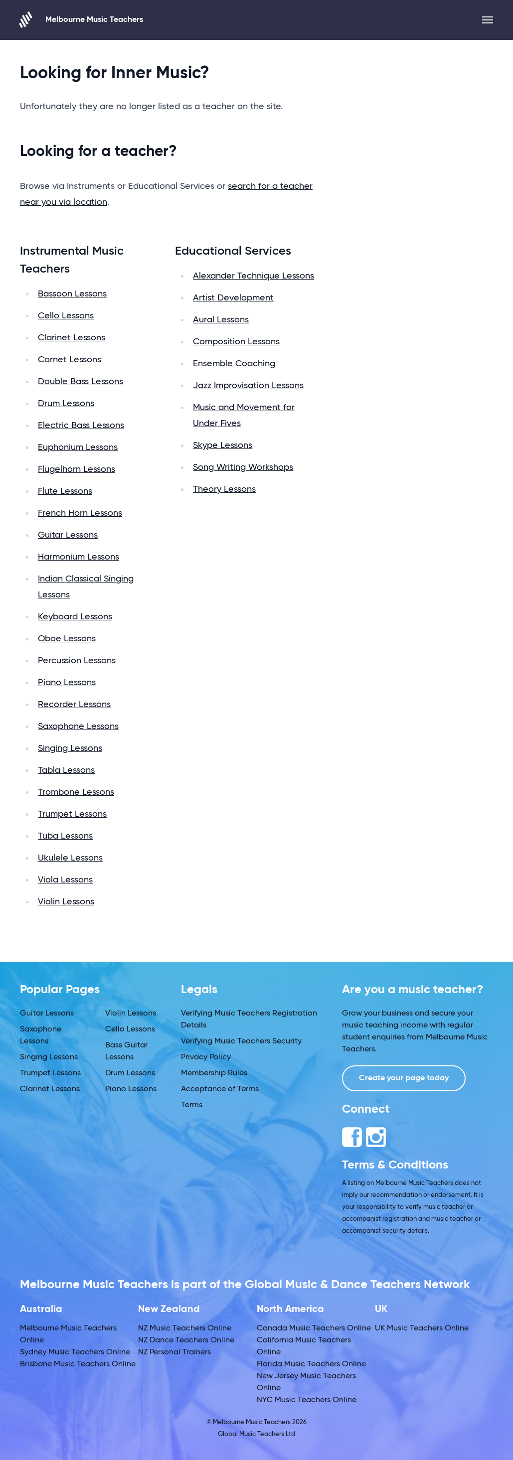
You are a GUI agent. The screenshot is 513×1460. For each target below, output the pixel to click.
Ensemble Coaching (234, 363)
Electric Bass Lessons (81, 425)
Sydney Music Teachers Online (75, 1352)
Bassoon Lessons (72, 294)
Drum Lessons (66, 403)
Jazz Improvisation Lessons (248, 385)
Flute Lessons (65, 491)
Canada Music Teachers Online (314, 1328)
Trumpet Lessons (72, 814)
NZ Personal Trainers (174, 1352)
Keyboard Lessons (75, 616)
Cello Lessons (66, 315)
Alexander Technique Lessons (253, 276)
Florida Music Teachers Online (311, 1364)
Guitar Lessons (68, 535)
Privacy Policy (206, 1057)
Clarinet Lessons (71, 337)
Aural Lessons (221, 319)
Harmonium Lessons (78, 557)
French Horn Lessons (80, 513)
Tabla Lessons (66, 770)
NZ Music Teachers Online (184, 1328)
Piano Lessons (67, 682)
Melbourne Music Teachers (81, 19)
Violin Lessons (66, 901)
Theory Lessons (224, 489)
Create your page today (404, 1078)
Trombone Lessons (76, 792)
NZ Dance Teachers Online (186, 1340)
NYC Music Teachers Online (306, 1400)
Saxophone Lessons (78, 726)
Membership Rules (214, 1073)
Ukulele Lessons (70, 858)
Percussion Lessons (77, 660)
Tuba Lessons (65, 836)
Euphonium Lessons (78, 447)
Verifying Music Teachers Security (241, 1041)
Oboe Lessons (67, 638)
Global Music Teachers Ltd (256, 1434)
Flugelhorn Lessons (76, 469)
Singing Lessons (70, 748)
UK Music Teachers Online (422, 1328)
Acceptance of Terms (220, 1089)
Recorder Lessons (74, 704)
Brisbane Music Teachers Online (78, 1364)
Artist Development (233, 297)
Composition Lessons (236, 341)
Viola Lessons (65, 880)
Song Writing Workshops (243, 467)
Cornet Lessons (69, 359)
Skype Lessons (222, 445)
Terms (191, 1105)
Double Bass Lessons (80, 381)
